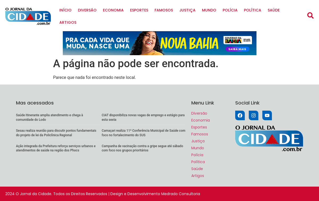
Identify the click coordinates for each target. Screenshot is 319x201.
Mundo (209, 10)
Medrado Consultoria (180, 193)
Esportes (139, 10)
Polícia (230, 10)
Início (65, 10)
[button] (310, 15)
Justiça (187, 10)
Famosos (164, 10)
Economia (113, 10)
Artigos (67, 22)
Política (252, 10)
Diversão (87, 10)
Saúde (274, 10)
